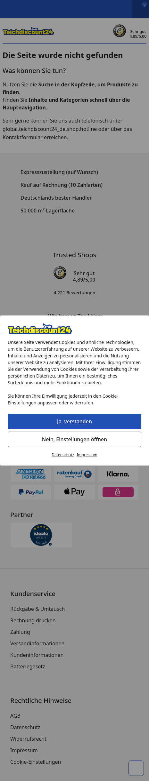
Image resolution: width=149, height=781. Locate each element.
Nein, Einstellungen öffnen (74, 439)
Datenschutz (63, 455)
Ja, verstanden (74, 421)
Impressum (87, 455)
